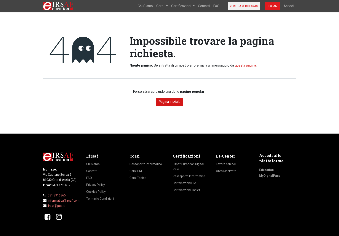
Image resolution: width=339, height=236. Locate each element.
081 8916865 (57, 195)
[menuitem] (145, 6)
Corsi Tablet (138, 178)
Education (266, 170)
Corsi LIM (136, 171)
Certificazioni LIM (184, 183)
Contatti (91, 171)
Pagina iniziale (169, 102)
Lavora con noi (226, 164)
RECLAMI (272, 6)
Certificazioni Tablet (186, 190)
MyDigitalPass (269, 175)
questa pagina (245, 65)
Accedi (289, 6)
